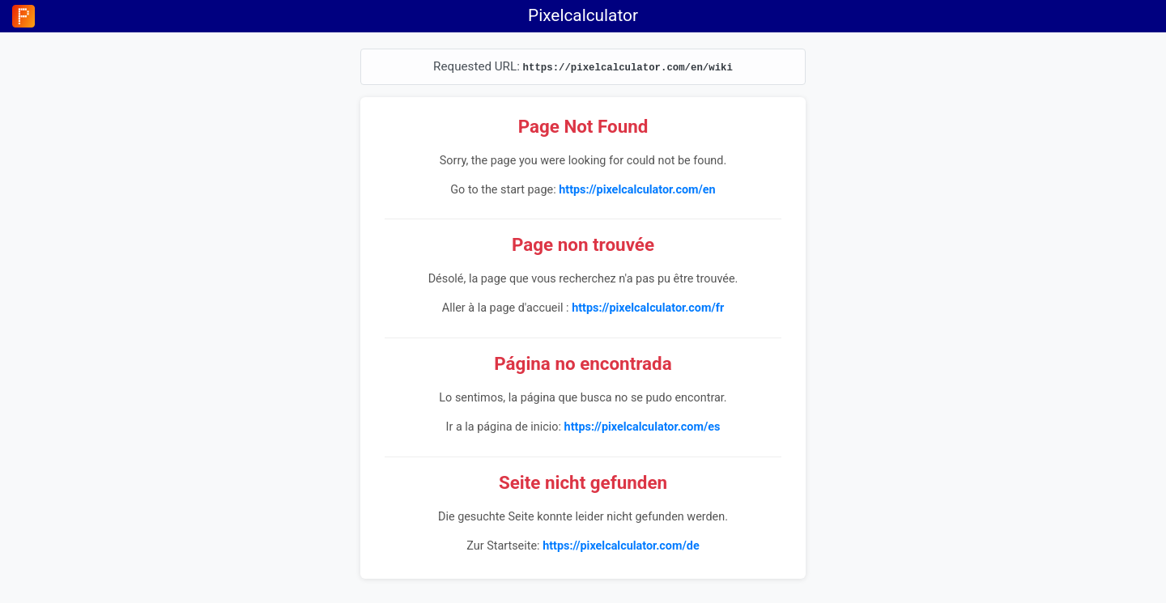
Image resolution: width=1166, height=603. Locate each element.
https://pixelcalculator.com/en (637, 190)
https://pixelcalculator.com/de (621, 546)
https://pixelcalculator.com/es (642, 427)
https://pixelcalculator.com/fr (648, 308)
